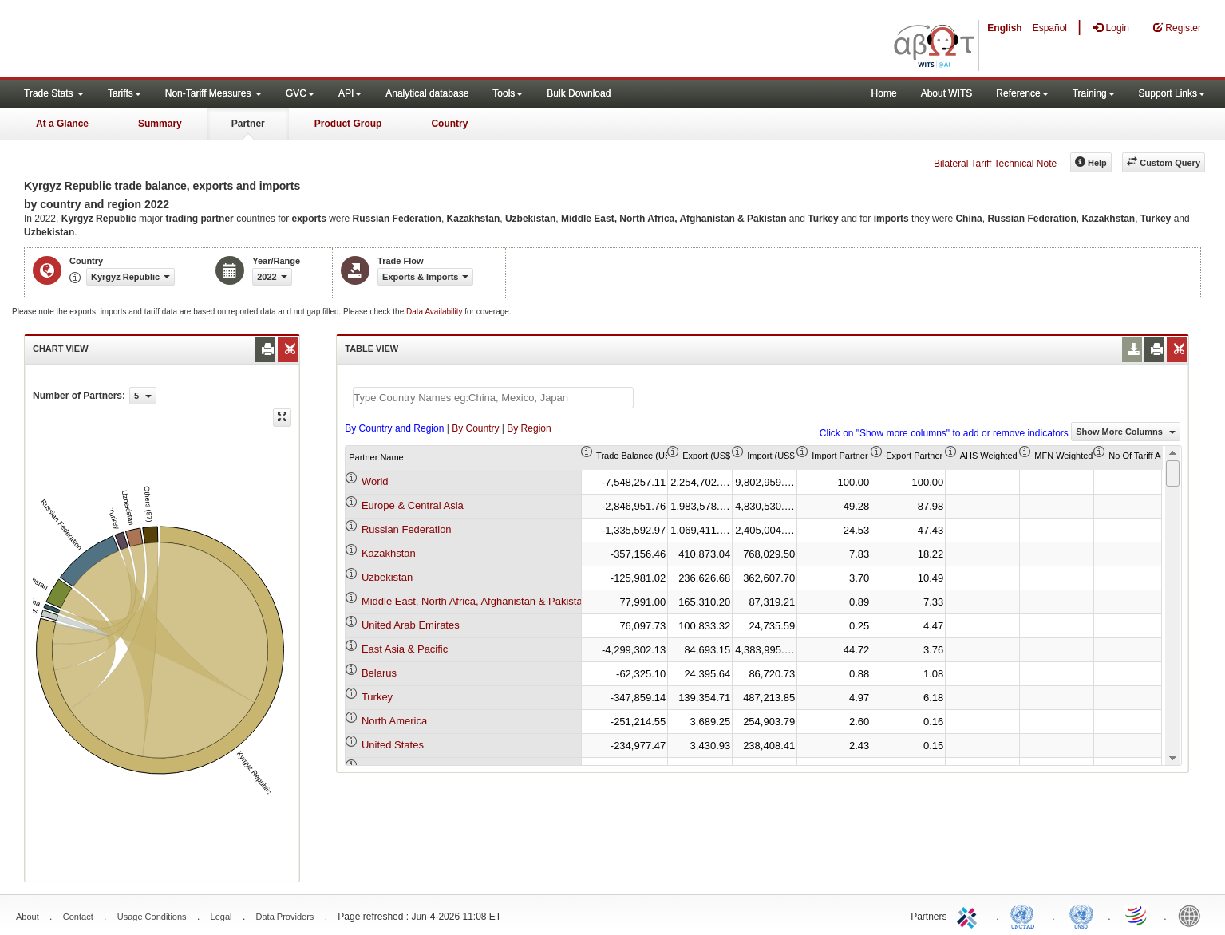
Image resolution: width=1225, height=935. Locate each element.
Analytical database (426, 93)
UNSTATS (1081, 915)
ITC (970, 915)
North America (394, 721)
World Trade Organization (1137, 915)
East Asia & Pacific (405, 649)
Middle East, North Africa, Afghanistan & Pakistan (475, 601)
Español (1050, 28)
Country (449, 123)
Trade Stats (54, 93)
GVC (300, 93)
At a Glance (62, 123)
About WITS (947, 93)
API (350, 93)
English (1004, 28)
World (375, 481)
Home (884, 93)
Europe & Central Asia (413, 505)
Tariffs (124, 93)
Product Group (348, 123)
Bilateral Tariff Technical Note (995, 163)
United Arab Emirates (411, 625)
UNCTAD (1025, 915)
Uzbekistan (387, 577)
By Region (529, 428)
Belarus (379, 673)
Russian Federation (407, 529)
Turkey (377, 697)
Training (1094, 93)
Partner (248, 123)
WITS (159, 40)
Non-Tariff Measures (213, 93)
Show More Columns (1126, 431)
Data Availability (435, 311)
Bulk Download (579, 93)
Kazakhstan (389, 553)
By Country (475, 428)
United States (393, 745)
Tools (507, 93)
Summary (160, 123)
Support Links (1172, 93)
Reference (1022, 93)
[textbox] (493, 397)
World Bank (1193, 915)
